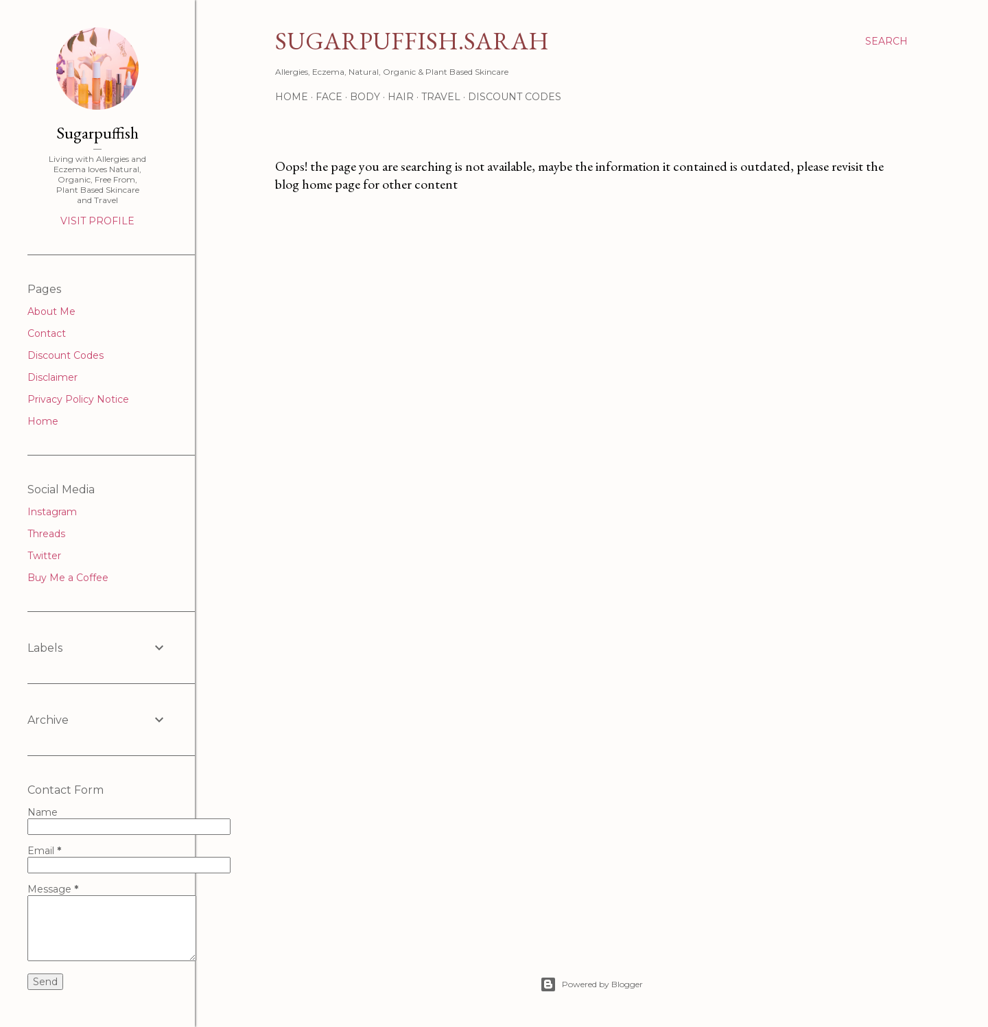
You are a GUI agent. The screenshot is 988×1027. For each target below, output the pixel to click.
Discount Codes (514, 97)
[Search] (886, 41)
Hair (401, 97)
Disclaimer (52, 377)
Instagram (52, 512)
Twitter (44, 556)
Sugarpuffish (97, 132)
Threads (46, 534)
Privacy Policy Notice (78, 399)
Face (329, 97)
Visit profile (97, 221)
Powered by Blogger (591, 984)
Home (291, 97)
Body (365, 97)
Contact (46, 333)
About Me (51, 311)
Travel (440, 97)
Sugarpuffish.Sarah (412, 41)
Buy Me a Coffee (67, 577)
